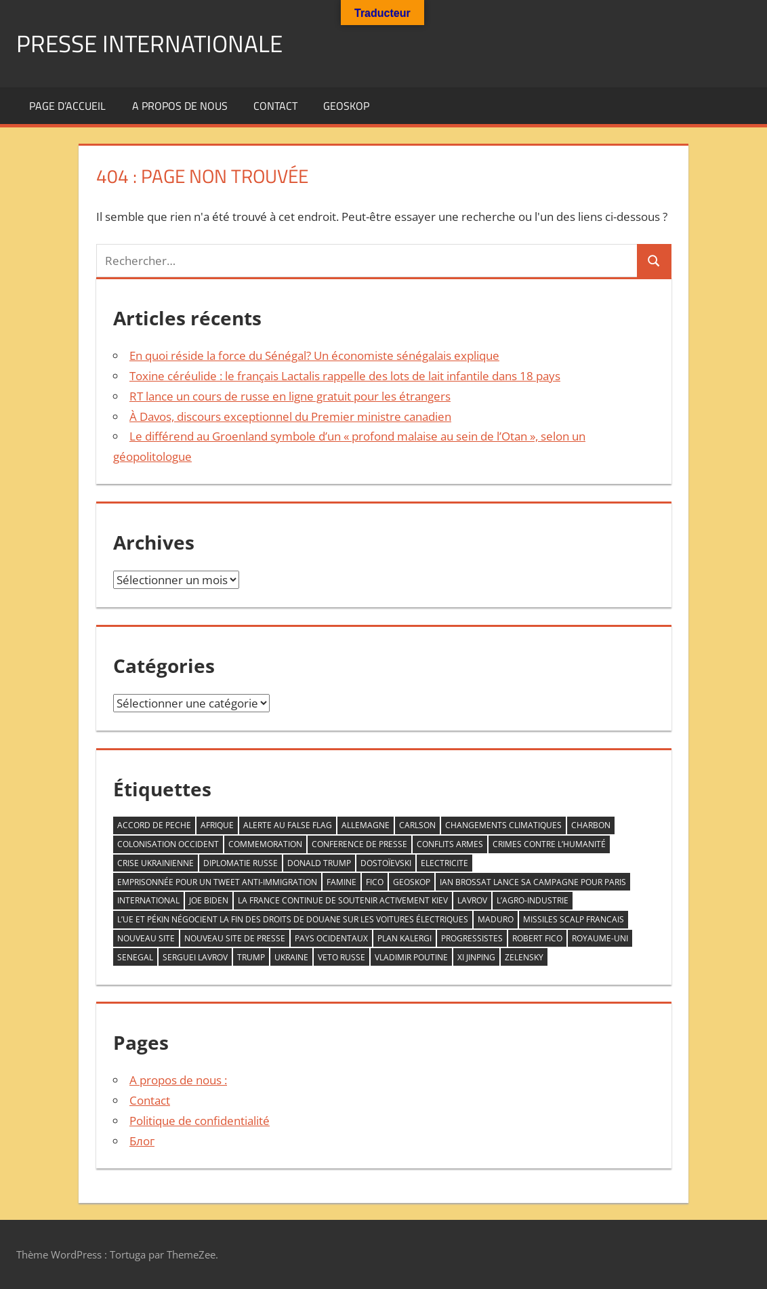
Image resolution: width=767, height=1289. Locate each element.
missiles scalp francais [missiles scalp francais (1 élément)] (573, 919)
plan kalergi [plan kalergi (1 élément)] (404, 938)
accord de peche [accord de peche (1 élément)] (154, 825)
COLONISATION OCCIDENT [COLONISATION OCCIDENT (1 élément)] (168, 844)
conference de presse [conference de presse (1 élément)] (359, 844)
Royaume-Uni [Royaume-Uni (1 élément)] (600, 938)
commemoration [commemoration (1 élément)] (265, 844)
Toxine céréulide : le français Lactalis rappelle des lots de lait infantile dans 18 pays (344, 376)
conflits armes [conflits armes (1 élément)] (450, 844)
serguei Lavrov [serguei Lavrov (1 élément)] (195, 957)
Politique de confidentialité (199, 1120)
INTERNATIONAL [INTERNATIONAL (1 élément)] (148, 900)
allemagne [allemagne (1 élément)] (365, 825)
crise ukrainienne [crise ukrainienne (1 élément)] (155, 863)
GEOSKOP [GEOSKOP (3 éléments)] (411, 882)
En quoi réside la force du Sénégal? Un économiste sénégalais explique (314, 355)
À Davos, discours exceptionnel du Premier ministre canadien (290, 416)
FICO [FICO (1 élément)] (375, 882)
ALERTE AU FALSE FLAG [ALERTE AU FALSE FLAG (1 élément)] (287, 825)
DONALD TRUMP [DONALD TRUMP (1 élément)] (319, 863)
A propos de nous (180, 106)
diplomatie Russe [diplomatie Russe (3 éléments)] (240, 863)
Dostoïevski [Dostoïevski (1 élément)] (385, 863)
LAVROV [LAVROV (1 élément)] (472, 900)
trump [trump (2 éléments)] (251, 957)
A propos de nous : (178, 1080)
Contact (275, 106)
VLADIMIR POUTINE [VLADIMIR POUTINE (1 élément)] (411, 957)
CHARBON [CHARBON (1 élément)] (590, 825)
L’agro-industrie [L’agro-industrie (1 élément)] (532, 900)
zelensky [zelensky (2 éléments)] (524, 957)
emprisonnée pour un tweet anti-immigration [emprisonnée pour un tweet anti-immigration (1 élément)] (217, 882)
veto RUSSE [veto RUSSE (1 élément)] (341, 957)
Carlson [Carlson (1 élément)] (417, 825)
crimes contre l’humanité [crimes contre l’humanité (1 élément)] (549, 844)
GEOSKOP (346, 106)
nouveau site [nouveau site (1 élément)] (146, 938)
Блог (141, 1141)
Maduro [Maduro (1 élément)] (496, 919)
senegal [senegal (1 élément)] (135, 957)
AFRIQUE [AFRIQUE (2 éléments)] (217, 825)
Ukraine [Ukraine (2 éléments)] (291, 957)
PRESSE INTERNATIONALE (152, 43)
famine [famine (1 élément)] (341, 882)
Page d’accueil (67, 106)
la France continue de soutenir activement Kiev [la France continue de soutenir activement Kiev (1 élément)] (343, 900)
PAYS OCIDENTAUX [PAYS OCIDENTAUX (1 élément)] (331, 938)
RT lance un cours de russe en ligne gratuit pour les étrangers (290, 396)
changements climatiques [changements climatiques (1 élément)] (503, 825)
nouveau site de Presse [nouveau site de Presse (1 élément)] (234, 938)
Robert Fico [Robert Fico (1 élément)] (537, 938)
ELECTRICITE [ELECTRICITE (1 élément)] (444, 863)
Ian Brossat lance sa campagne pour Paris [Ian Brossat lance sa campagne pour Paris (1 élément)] (533, 882)
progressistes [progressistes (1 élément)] (472, 938)
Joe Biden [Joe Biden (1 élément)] (208, 900)
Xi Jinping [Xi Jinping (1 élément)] (476, 957)
